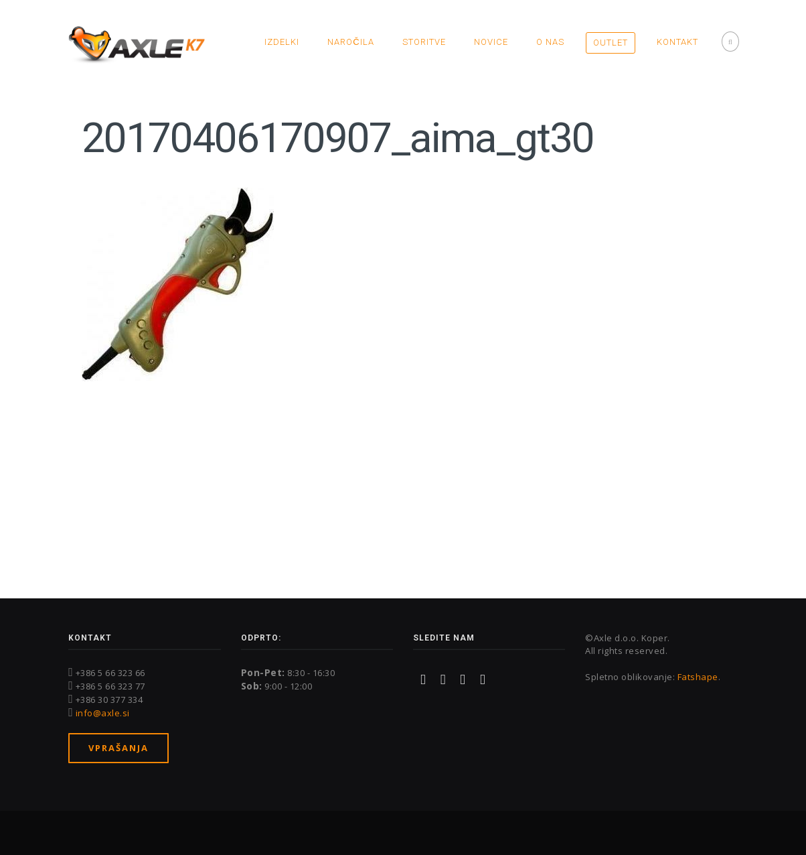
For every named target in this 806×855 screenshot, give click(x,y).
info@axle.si (103, 713)
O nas (550, 42)
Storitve (424, 42)
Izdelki (281, 42)
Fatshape (697, 677)
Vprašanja (118, 748)
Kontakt (677, 42)
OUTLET (610, 43)
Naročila (350, 42)
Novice (491, 42)
